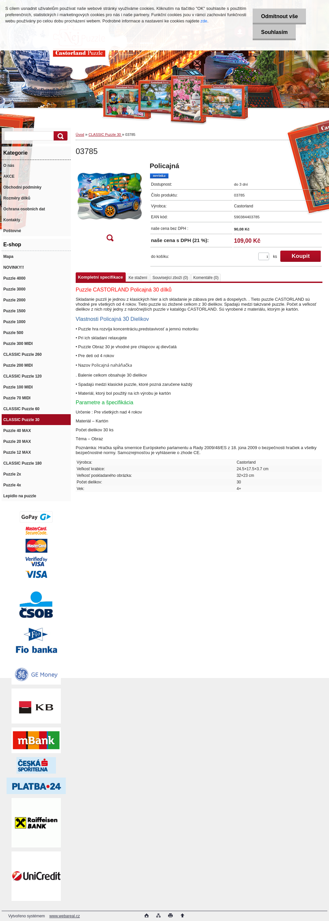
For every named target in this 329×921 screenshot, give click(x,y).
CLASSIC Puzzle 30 (105, 135)
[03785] (110, 204)
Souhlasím (274, 32)
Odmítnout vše (279, 16)
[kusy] (263, 256)
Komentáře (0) (206, 277)
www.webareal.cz (64, 916)
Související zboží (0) (170, 277)
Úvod (80, 135)
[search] (59, 136)
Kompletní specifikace (100, 277)
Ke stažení (138, 277)
